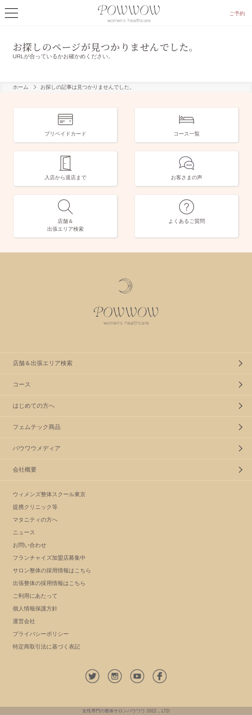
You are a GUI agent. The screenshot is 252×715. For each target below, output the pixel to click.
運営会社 (24, 621)
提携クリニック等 (35, 507)
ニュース (24, 532)
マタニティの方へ (35, 519)
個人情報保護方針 (35, 608)
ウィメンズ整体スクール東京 (49, 494)
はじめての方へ (34, 405)
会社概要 (25, 469)
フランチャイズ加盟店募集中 (49, 557)
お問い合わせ (29, 545)
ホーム (20, 87)
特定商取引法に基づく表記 (46, 646)
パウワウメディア (37, 448)
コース (22, 384)
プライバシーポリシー (41, 634)
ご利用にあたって (35, 596)
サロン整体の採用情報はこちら (52, 570)
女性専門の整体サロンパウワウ (113, 711)
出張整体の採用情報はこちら (49, 583)
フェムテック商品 (37, 427)
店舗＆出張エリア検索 (43, 363)
